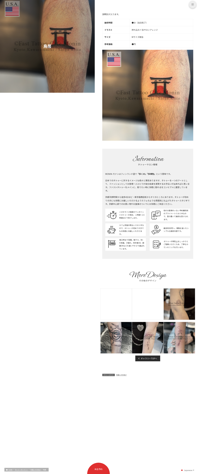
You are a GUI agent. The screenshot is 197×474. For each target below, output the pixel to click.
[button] (147, 358)
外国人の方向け (121, 375)
